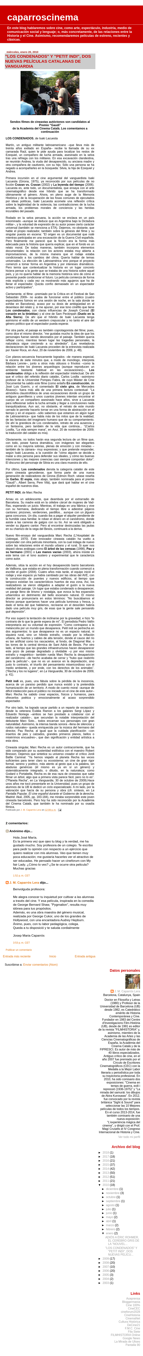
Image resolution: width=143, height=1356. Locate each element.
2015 (106, 1164)
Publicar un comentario (19, 949)
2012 (106, 1176)
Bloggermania (131, 1301)
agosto (111, 1205)
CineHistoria (132, 1315)
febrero (111, 1229)
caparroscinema (42, 17)
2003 (106, 1282)
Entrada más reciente (17, 956)
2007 (106, 1266)
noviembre (113, 1193)
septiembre (113, 1201)
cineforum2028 (130, 1311)
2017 (106, 1156)
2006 (106, 1270)
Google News (131, 1338)
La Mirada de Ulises (127, 1341)
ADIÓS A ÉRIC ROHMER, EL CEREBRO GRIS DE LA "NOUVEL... (122, 1240)
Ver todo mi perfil (129, 1136)
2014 (106, 1168)
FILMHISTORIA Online (125, 1335)
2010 (106, 1184)
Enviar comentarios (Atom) (40, 964)
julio (109, 1209)
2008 (106, 1262)
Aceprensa (133, 1298)
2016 (106, 1160)
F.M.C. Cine (132, 1328)
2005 (106, 1274)
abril (109, 1221)
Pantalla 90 (133, 1344)
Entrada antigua (85, 956)
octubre (111, 1197)
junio (109, 1213)
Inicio (52, 956)
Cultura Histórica (129, 1321)
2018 (106, 1152)
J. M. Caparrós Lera (24, 882)
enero (110, 1233)
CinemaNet (133, 1318)
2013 (106, 1172)
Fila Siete (134, 1331)
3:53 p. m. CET (21, 942)
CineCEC (134, 1308)
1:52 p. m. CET (21, 875)
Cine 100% (133, 1305)
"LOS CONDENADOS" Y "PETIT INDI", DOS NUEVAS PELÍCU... (121, 1251)
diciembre (112, 1189)
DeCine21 (133, 1325)
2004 (106, 1278)
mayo (110, 1217)
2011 (106, 1180)
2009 (106, 1258)
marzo (110, 1225)
